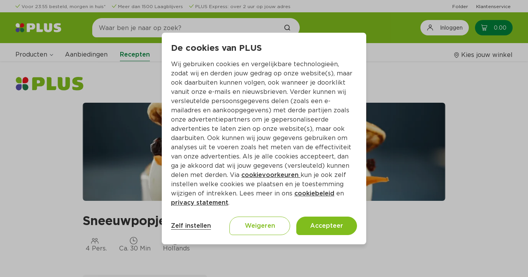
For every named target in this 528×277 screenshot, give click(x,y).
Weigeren (260, 225)
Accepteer (326, 225)
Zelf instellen (191, 225)
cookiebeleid (314, 193)
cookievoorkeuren (271, 175)
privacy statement (199, 202)
